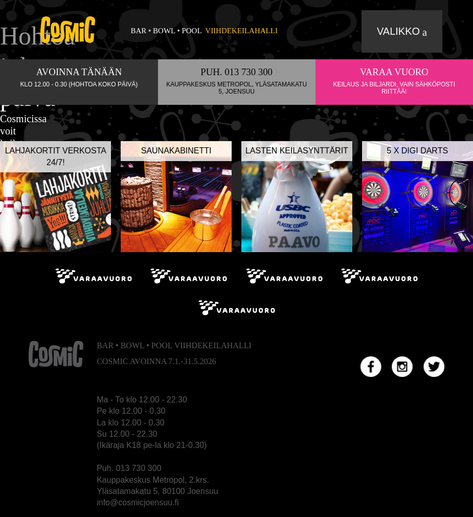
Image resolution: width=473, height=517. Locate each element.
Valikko (398, 31)
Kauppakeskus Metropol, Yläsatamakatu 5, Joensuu (236, 88)
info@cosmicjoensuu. (135, 502)
